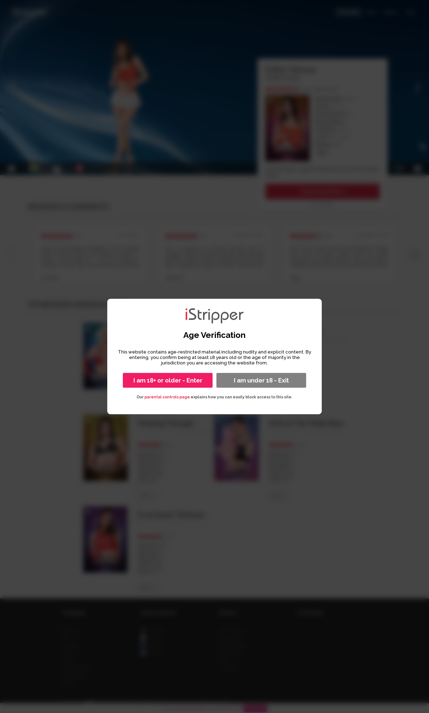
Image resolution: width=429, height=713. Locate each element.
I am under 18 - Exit (261, 380)
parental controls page (167, 397)
